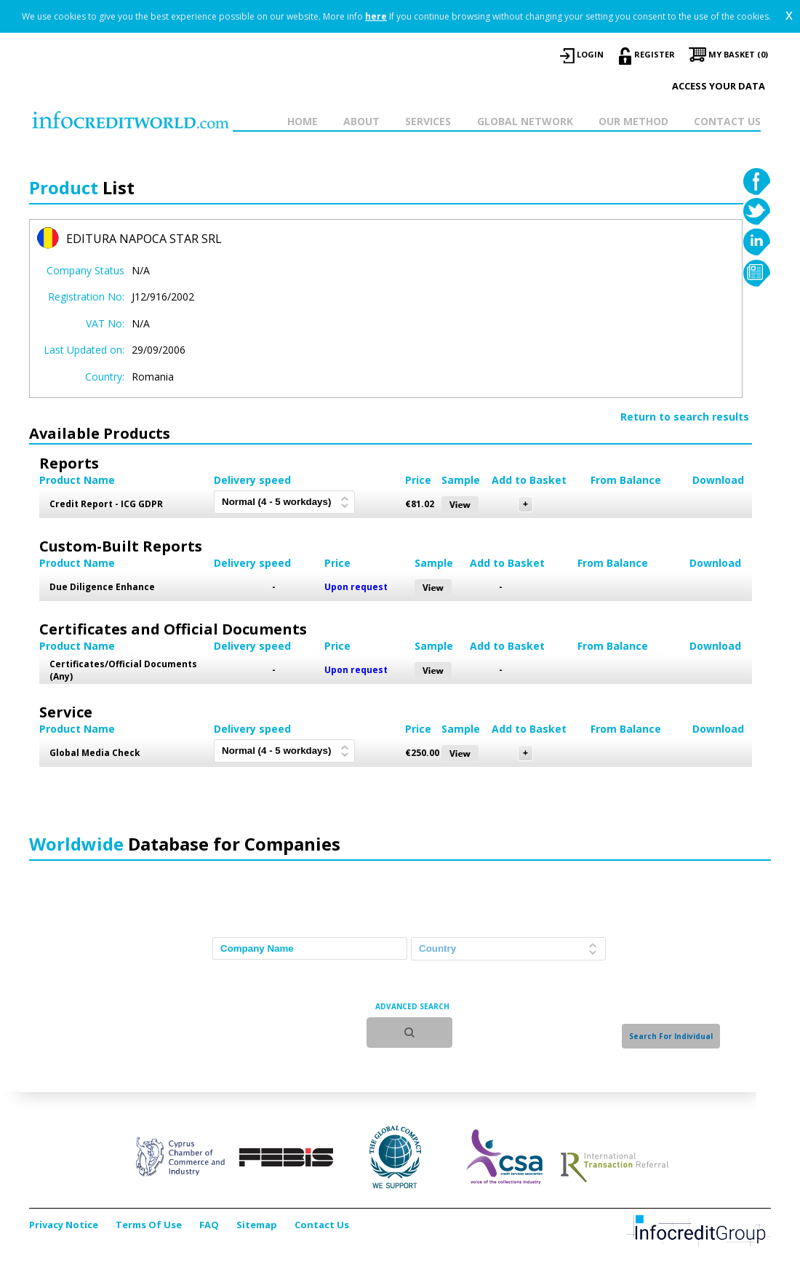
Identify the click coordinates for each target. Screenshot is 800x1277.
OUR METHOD (633, 121)
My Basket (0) (738, 54)
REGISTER (654, 54)
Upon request (356, 587)
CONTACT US (727, 121)
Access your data (718, 85)
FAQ (209, 1224)
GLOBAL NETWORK (525, 121)
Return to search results (684, 416)
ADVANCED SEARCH (412, 1006)
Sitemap (256, 1224)
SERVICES (428, 121)
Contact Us (322, 1224)
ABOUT (361, 121)
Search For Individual (671, 1036)
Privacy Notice (63, 1224)
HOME (302, 121)
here (376, 16)
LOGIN (590, 54)
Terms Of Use (149, 1224)
